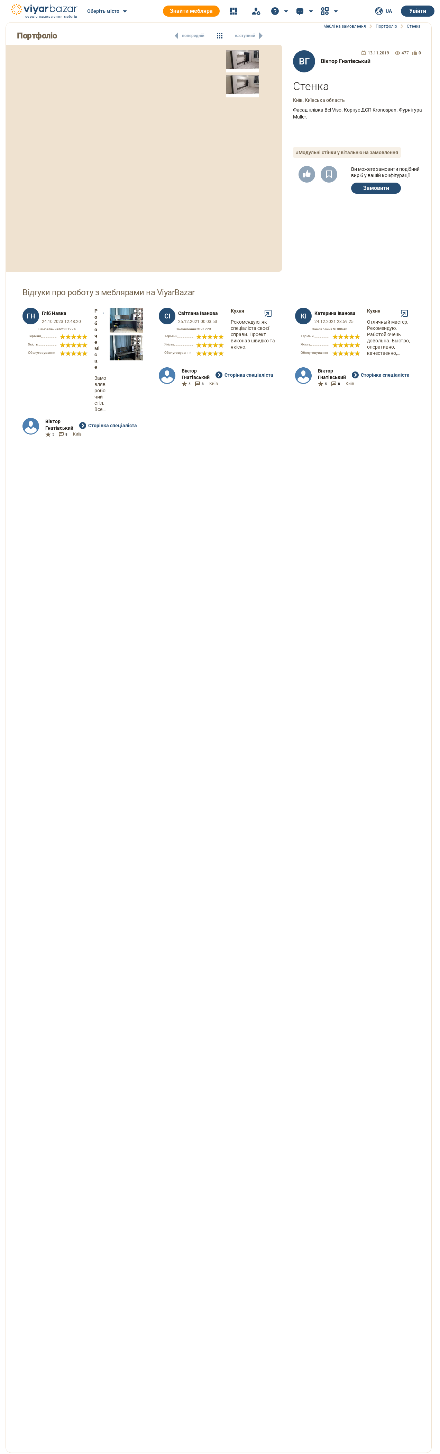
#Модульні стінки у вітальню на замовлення (347, 152)
